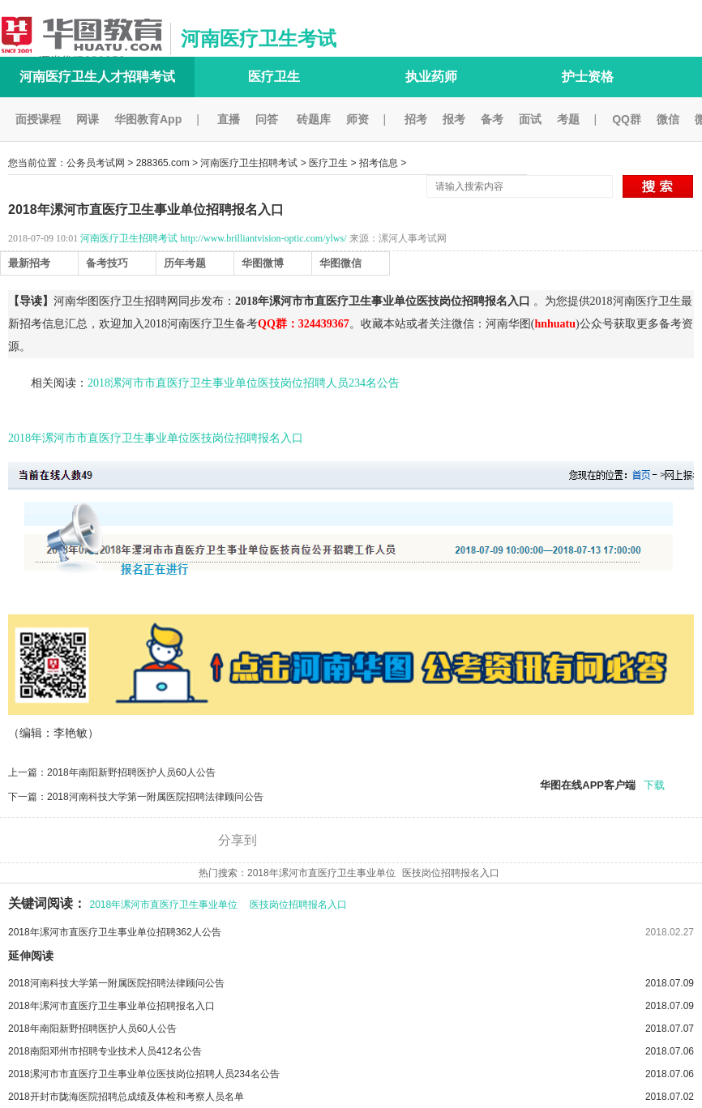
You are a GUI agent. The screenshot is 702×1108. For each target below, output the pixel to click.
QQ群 (626, 119)
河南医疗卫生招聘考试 (248, 163)
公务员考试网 (95, 163)
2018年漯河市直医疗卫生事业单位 (321, 873)
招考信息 (378, 163)
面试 (530, 119)
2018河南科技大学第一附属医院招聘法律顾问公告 (155, 796)
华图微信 (340, 263)
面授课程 (38, 119)
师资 (357, 119)
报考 (454, 119)
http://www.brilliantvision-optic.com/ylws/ (263, 238)
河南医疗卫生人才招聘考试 (97, 76)
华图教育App (148, 119)
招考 (416, 119)
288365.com (163, 163)
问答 (266, 119)
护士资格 (588, 76)
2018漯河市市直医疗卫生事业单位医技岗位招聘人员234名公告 (244, 383)
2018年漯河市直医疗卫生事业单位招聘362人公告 (114, 932)
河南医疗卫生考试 (258, 38)
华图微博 (263, 263)
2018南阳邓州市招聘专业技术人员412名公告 (351, 1051)
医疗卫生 (274, 76)
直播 (228, 119)
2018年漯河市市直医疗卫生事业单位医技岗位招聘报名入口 (155, 438)
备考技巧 (107, 263)
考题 (568, 119)
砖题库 (314, 119)
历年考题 (185, 263)
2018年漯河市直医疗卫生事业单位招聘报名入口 (351, 1006)
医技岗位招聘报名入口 (450, 873)
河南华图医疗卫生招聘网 (116, 301)
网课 (87, 119)
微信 (668, 119)
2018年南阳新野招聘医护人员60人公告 (131, 772)
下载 (654, 785)
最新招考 (29, 263)
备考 (492, 119)
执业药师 (431, 76)
